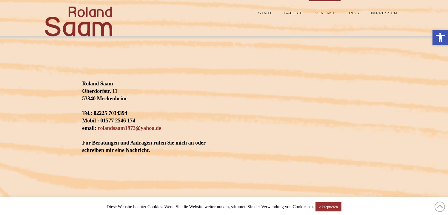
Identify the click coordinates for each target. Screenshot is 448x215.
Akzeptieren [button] (328, 207)
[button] (440, 37)
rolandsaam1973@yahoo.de (129, 128)
